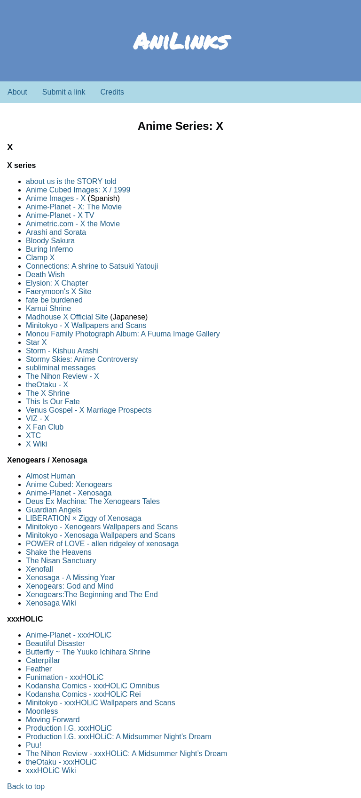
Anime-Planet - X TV (60, 215)
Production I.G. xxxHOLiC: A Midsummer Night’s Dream (119, 737)
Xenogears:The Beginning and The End (92, 594)
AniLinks (180, 40)
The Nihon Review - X (62, 376)
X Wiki (36, 444)
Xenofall (39, 569)
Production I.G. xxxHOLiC (69, 728)
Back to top (26, 786)
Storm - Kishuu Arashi (62, 351)
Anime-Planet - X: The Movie (74, 207)
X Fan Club (44, 427)
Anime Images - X (56, 198)
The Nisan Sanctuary (61, 561)
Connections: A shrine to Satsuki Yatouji (92, 266)
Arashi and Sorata (56, 232)
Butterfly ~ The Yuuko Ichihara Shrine (88, 652)
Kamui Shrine (48, 308)
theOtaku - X (47, 385)
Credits (112, 92)
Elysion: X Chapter (57, 283)
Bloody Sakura (50, 241)
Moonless (42, 711)
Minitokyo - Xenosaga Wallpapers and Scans (100, 535)
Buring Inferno (49, 249)
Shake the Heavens (59, 552)
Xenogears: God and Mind (70, 586)
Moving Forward (53, 720)
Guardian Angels (53, 510)
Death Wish (45, 275)
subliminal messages (61, 368)
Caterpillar (43, 660)
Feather (39, 669)
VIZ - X (37, 419)
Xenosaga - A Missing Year (70, 578)
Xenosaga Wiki (51, 603)
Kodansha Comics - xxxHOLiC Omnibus (93, 686)
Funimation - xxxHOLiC (64, 677)
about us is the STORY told (71, 181)
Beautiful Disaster (55, 643)
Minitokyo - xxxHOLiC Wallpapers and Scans (100, 703)
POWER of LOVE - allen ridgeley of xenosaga (102, 544)
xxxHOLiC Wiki (51, 770)
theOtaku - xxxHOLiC (61, 762)
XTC (33, 435)
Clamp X (40, 258)
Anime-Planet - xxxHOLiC (68, 635)
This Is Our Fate (53, 402)
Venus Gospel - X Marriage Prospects (89, 410)
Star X (36, 342)
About (17, 92)
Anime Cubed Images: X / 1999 (78, 190)
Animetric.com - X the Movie (73, 224)
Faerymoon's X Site (58, 291)
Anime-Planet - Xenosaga (68, 493)
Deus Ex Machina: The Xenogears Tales (93, 501)
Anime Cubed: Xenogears (69, 484)
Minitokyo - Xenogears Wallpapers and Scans (102, 527)
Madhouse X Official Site (67, 317)
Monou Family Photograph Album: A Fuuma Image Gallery (123, 334)
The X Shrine (48, 393)
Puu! (33, 745)
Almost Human (50, 476)
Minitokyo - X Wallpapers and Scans (86, 325)
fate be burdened (54, 300)
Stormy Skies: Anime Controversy (82, 359)
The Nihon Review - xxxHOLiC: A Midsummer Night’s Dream (126, 754)
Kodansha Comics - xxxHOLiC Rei (83, 694)
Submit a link (64, 92)
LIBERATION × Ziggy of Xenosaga (83, 518)
